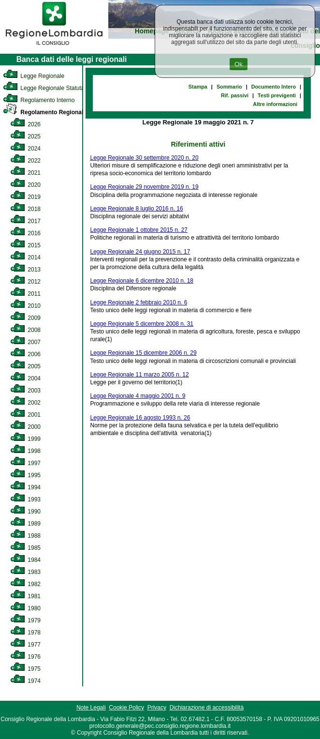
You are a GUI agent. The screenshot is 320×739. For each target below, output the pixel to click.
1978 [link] (25, 632)
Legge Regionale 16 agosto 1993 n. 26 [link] (140, 417)
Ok (238, 64)
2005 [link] (25, 366)
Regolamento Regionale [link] (45, 112)
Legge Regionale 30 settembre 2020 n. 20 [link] (144, 157)
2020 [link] (25, 184)
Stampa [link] (198, 87)
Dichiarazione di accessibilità (207, 707)
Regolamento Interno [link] (38, 100)
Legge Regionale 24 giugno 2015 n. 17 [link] (140, 251)
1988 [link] (25, 535)
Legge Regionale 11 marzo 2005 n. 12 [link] (139, 374)
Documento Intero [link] (273, 87)
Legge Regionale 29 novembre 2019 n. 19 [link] (144, 186)
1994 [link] (25, 487)
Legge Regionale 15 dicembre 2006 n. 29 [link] (143, 352)
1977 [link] (25, 644)
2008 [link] (25, 330)
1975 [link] (25, 668)
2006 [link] (25, 354)
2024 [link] (25, 148)
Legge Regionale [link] (33, 76)
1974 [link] (25, 681)
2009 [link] (25, 318)
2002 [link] (25, 402)
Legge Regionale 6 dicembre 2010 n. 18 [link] (142, 280)
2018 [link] (25, 209)
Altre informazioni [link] (275, 104)
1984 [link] (25, 560)
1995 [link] (25, 475)
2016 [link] (25, 233)
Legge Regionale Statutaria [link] (47, 88)
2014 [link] (25, 257)
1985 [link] (25, 547)
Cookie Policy (126, 707)
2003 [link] (25, 390)
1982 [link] (25, 584)
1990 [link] (25, 511)
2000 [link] (25, 426)
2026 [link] (25, 124)
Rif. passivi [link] (234, 95)
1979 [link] (25, 620)
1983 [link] (25, 572)
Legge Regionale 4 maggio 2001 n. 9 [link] (138, 395)
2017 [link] (25, 221)
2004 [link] (25, 378)
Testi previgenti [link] (277, 95)
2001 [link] (25, 414)
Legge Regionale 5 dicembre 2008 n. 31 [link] (142, 323)
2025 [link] (25, 136)
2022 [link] (25, 160)
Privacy (156, 707)
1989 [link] (25, 523)
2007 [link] (25, 342)
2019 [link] (25, 197)
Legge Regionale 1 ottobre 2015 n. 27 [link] (139, 229)
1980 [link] (25, 608)
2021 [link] (25, 172)
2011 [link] (25, 293)
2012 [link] (25, 281)
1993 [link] (25, 499)
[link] (54, 46)
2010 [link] (25, 305)
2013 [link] (25, 269)
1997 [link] (25, 463)
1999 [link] (25, 439)
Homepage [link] (152, 31)
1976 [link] (25, 656)
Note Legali (91, 707)
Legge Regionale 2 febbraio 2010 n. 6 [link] (139, 302)
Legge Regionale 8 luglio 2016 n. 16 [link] (136, 208)
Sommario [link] (229, 87)
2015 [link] (25, 245)
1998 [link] (25, 451)
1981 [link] (25, 596)
